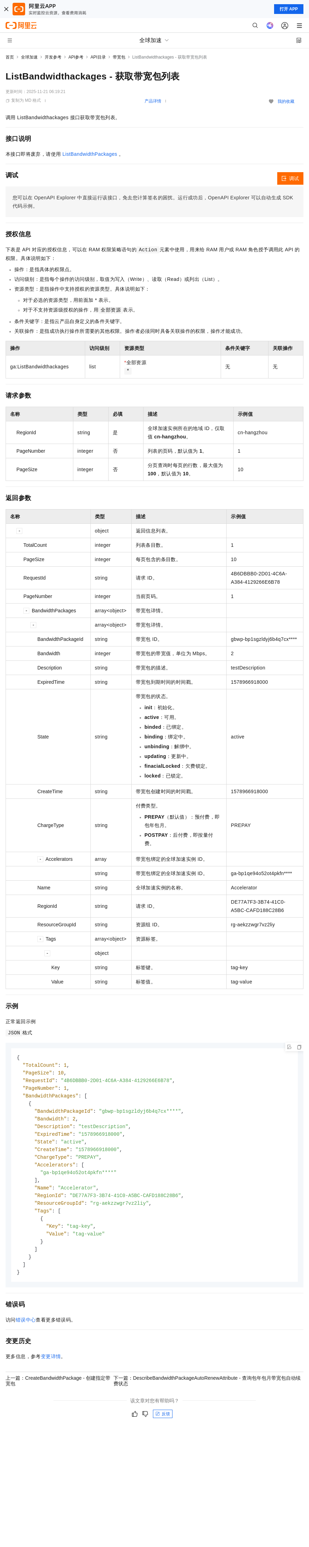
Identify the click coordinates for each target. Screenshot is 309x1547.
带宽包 (119, 57)
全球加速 (29, 57)
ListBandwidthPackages (89, 154)
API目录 (97, 57)
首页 (10, 57)
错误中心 (26, 1330)
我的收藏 (286, 101)
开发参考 (53, 57)
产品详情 (153, 101)
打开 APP (289, 9)
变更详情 (51, 1366)
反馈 (162, 1424)
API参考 (75, 57)
